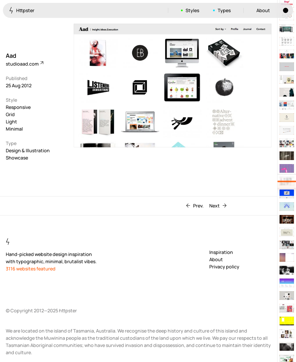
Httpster (21, 10)
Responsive (18, 107)
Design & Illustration (28, 150)
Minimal (14, 129)
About (263, 10)
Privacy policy (224, 266)
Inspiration (221, 252)
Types (224, 10)
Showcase (17, 158)
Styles (192, 10)
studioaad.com (24, 64)
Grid (10, 114)
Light (11, 121)
